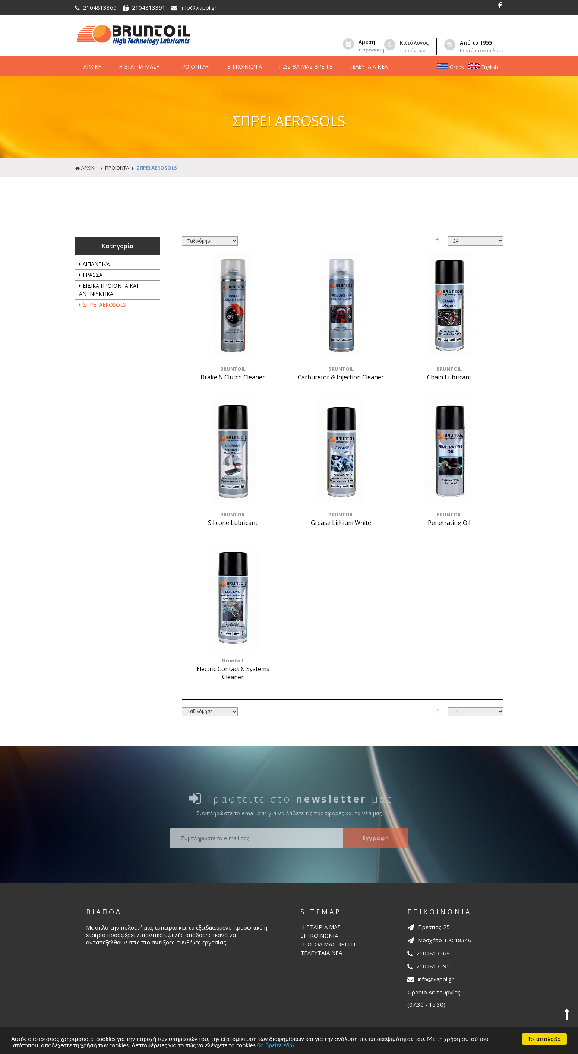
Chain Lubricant (449, 377)
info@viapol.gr (194, 7)
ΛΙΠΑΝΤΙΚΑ (94, 264)
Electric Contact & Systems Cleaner (232, 673)
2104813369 (96, 7)
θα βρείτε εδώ (275, 1046)
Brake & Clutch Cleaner (232, 377)
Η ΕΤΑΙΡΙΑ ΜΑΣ (140, 66)
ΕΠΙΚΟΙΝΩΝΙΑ (244, 66)
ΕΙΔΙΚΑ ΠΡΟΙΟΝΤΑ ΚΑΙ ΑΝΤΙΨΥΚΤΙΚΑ (108, 289)
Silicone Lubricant (233, 523)
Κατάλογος (414, 42)
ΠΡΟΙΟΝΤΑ (194, 66)
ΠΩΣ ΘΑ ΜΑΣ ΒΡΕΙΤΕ (305, 66)
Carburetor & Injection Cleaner (341, 377)
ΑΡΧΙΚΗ (92, 66)
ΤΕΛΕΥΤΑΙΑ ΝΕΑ (368, 66)
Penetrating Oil (449, 523)
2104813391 (145, 7)
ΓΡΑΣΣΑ (90, 274)
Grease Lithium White (341, 523)
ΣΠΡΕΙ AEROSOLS (156, 167)
